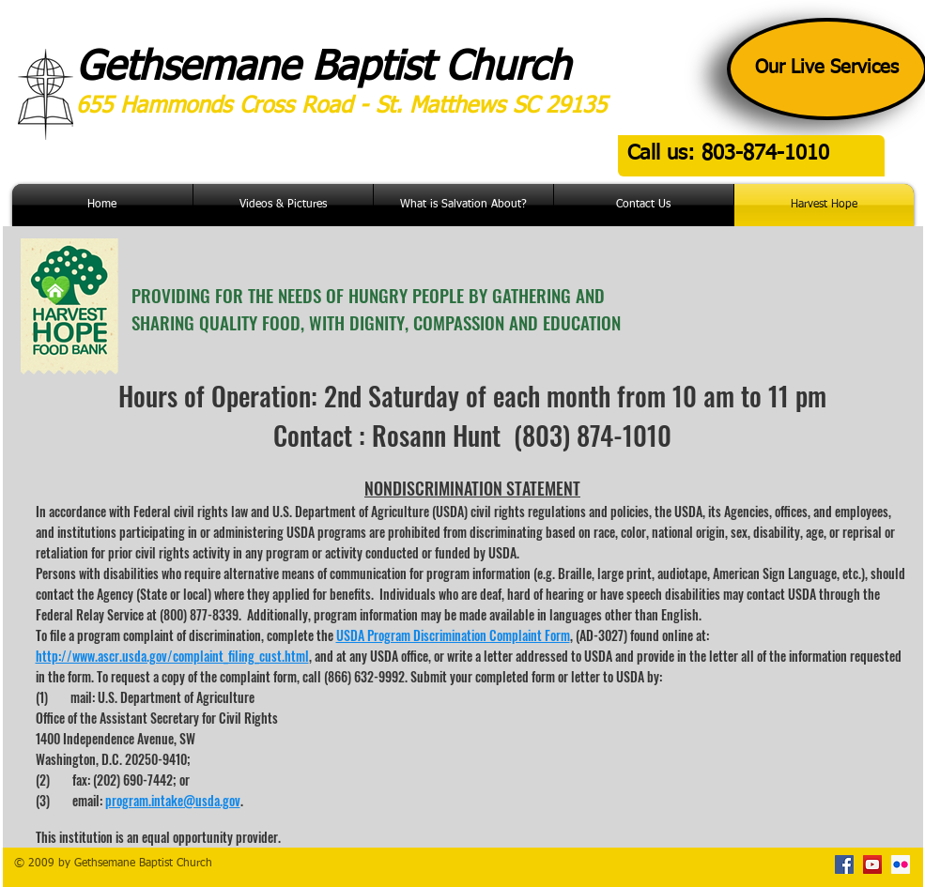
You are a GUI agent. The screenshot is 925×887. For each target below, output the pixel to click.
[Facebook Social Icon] (844, 864)
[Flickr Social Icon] (900, 864)
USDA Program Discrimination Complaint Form (453, 635)
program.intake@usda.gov (172, 800)
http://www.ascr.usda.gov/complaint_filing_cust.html (172, 655)
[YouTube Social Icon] (872, 864)
